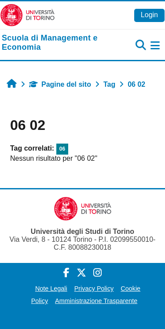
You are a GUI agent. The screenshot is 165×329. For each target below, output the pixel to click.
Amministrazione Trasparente (96, 300)
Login (149, 14)
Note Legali (51, 288)
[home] (55, 42)
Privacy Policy (94, 288)
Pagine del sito (60, 84)
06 (62, 149)
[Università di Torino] (27, 14)
